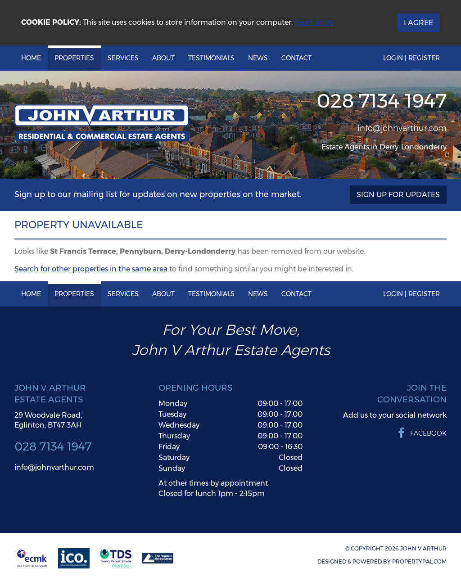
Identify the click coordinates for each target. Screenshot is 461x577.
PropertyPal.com (419, 561)
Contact (296, 58)
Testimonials (211, 58)
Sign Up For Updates (398, 194)
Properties (74, 58)
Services (123, 58)
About (163, 58)
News (258, 58)
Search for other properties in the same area (90, 269)
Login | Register (411, 58)
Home (31, 58)
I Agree (418, 22)
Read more (314, 22)
